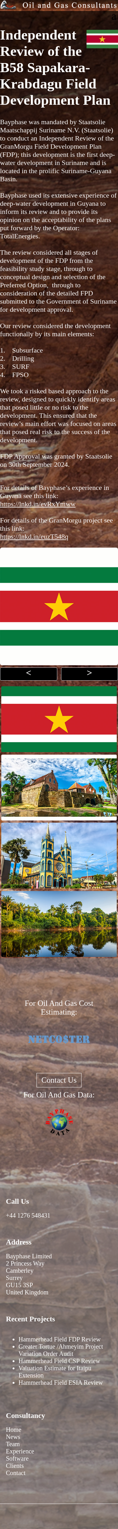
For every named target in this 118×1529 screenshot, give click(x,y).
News (13, 1436)
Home (13, 1429)
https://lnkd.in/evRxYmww (38, 504)
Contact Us (59, 1080)
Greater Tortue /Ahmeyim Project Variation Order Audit (61, 1350)
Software (17, 1458)
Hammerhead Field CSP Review (59, 1360)
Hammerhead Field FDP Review (60, 1339)
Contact (15, 1472)
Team (13, 1444)
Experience (20, 1451)
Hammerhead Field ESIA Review (61, 1382)
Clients (15, 1465)
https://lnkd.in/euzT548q (34, 536)
